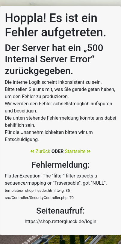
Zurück (40, 151)
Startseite (78, 151)
